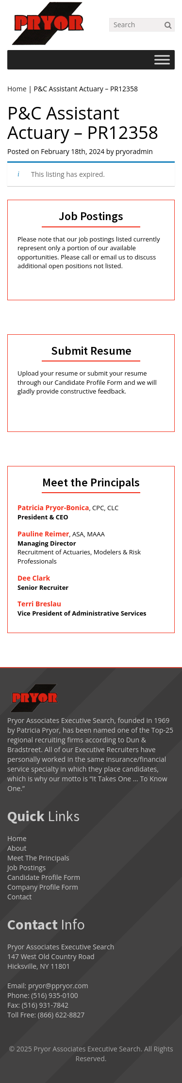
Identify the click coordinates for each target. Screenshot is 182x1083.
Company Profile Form (42, 887)
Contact (19, 896)
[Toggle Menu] (162, 59)
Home (17, 88)
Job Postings (26, 867)
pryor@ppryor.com (58, 985)
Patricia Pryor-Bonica (53, 507)
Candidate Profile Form (43, 877)
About (16, 848)
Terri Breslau (39, 603)
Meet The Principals (38, 857)
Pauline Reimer (43, 533)
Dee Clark (33, 578)
